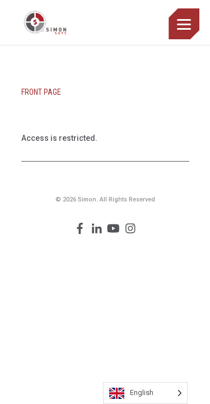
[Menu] (184, 23)
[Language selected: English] (145, 393)
